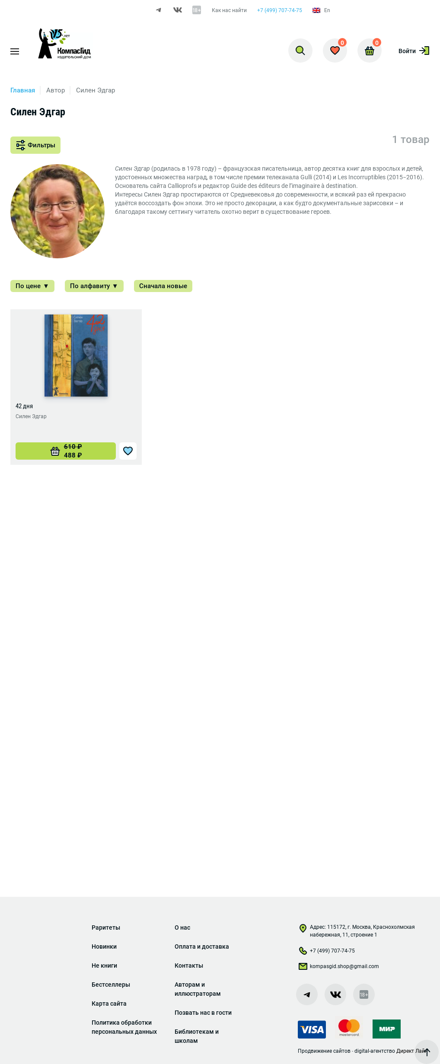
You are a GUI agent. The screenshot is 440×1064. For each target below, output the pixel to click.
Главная (22, 90)
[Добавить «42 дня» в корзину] (66, 451)
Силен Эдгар (31, 416)
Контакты (189, 965)
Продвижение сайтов (324, 1051)
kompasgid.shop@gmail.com (338, 968)
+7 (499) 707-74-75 (279, 10)
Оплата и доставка (202, 946)
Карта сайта (109, 1003)
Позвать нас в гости (203, 1012)
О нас (182, 927)
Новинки (104, 946)
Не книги (104, 965)
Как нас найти (229, 10)
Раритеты (106, 927)
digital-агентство (374, 1051)
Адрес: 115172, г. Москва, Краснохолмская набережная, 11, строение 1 (356, 931)
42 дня (24, 406)
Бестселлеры (111, 984)
